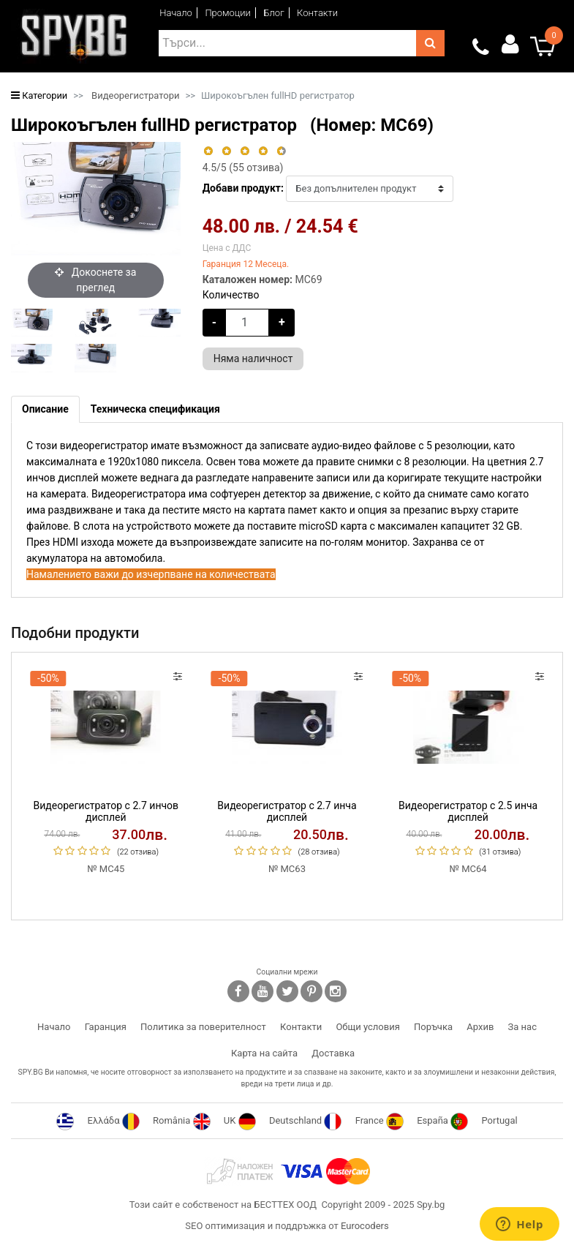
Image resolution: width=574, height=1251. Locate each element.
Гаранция (105, 1026)
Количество (231, 295)
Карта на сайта (264, 1053)
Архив (480, 1026)
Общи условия (367, 1026)
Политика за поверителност (203, 1026)
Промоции (228, 12)
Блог (273, 12)
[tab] (45, 409)
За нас (522, 1026)
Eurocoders (365, 1225)
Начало (175, 12)
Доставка (333, 1053)
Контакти (317, 12)
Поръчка (433, 1026)
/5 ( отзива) (243, 167)
